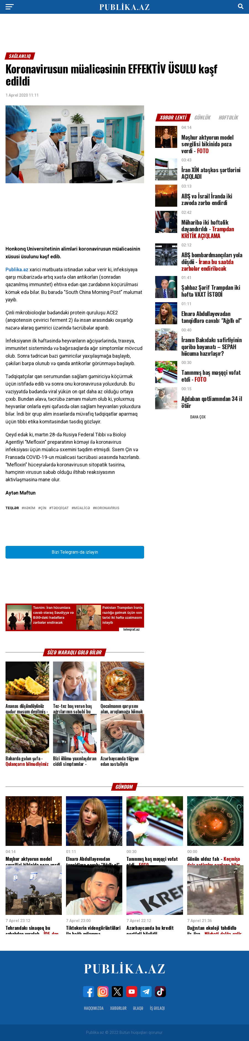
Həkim (29, 508)
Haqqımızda (94, 1008)
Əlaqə (138, 1008)
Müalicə (82, 508)
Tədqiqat (60, 508)
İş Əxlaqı (157, 1008)
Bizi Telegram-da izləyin (75, 552)
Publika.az (17, 269)
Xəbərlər (118, 1008)
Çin (43, 508)
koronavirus (107, 508)
